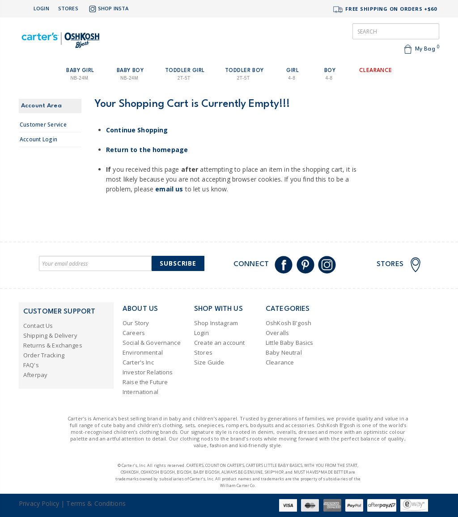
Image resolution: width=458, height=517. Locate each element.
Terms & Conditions (96, 503)
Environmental (143, 352)
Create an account (219, 343)
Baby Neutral (284, 352)
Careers (134, 333)
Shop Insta (107, 9)
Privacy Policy (39, 503)
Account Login (38, 139)
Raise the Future (145, 382)
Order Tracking (43, 355)
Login (41, 8)
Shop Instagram (216, 323)
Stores (68, 8)
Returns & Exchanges (52, 345)
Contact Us (38, 326)
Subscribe (178, 263)
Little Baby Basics (290, 343)
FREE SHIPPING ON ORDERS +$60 (384, 9)
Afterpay (35, 375)
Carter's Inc (138, 362)
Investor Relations (148, 372)
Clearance (280, 362)
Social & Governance (152, 343)
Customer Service (43, 124)
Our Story (136, 323)
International (140, 392)
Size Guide (209, 362)
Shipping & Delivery (50, 335)
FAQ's (31, 365)
